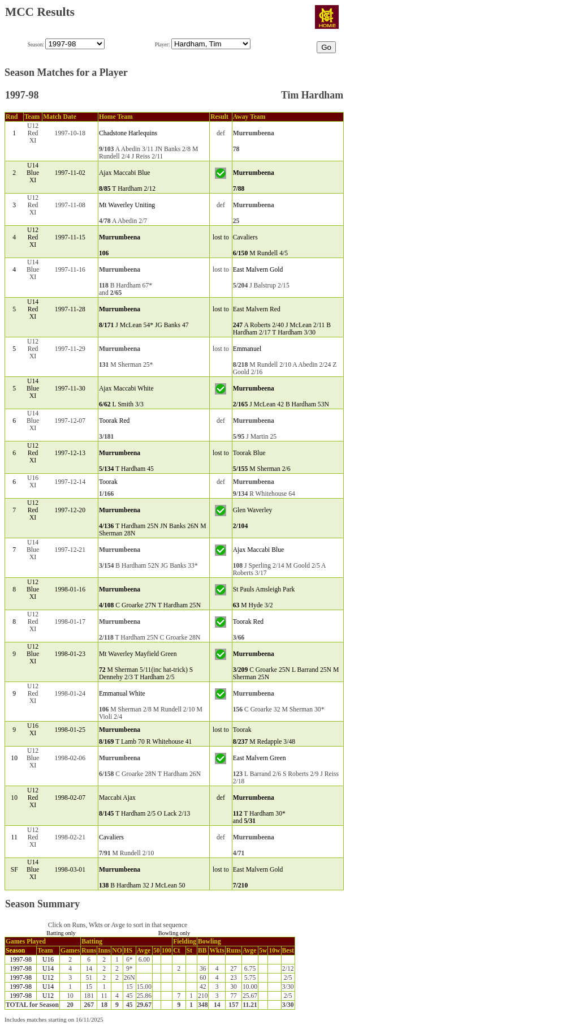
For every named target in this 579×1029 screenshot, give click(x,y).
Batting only (61, 933)
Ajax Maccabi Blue (124, 173)
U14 (48, 968)
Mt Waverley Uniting (127, 205)
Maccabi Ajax (117, 797)
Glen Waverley (253, 510)
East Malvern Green (259, 758)
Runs (88, 950)
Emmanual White (122, 693)
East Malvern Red (256, 309)
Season (15, 950)
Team (45, 950)
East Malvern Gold (258, 269)
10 (14, 758)
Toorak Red (114, 421)
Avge (143, 950)
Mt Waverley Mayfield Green (138, 654)
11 (14, 837)
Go (326, 47)
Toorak (108, 482)
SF (14, 869)
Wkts (216, 950)
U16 (48, 959)
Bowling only (174, 933)
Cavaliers (245, 237)
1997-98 (21, 959)
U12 (48, 977)
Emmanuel (247, 349)
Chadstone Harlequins (128, 133)
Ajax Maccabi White (126, 388)
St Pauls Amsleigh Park (264, 589)
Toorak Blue (249, 453)
